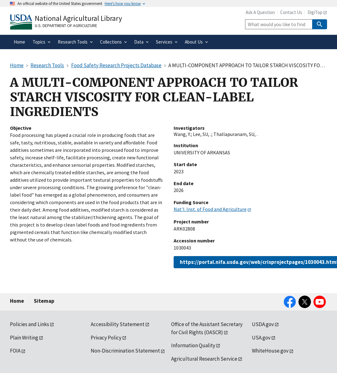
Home (17, 300)
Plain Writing (24, 337)
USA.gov (261, 337)
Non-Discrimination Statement (125, 350)
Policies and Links (29, 324)
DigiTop (314, 12)
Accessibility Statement (117, 324)
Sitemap (44, 300)
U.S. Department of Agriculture (66, 25)
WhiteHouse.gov (270, 350)
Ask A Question (260, 12)
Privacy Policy (106, 337)
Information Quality (193, 345)
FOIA (15, 350)
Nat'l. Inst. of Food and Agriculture (210, 209)
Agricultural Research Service (204, 358)
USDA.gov (263, 324)
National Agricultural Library (78, 18)
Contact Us (291, 12)
